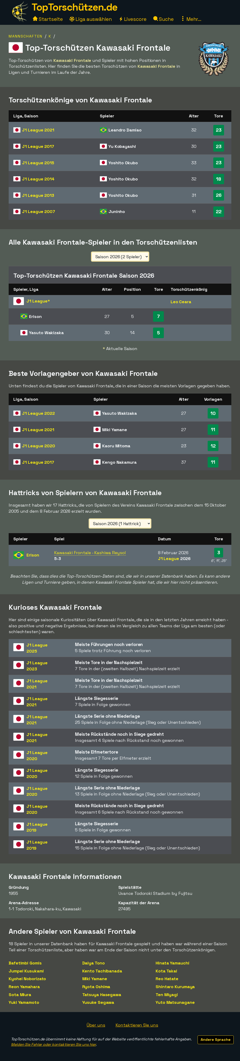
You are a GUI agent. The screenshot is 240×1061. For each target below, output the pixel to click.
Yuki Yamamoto (24, 1002)
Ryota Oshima (96, 986)
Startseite (48, 19)
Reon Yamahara (24, 986)
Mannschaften (25, 36)
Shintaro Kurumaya (175, 986)
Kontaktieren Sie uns (137, 1025)
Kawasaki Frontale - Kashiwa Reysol (90, 552)
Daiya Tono (93, 963)
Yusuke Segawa (98, 1002)
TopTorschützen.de (74, 7)
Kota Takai (166, 971)
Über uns (95, 1025)
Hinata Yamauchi (172, 963)
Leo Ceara (181, 301)
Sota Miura (20, 994)
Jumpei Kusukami (26, 971)
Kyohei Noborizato (27, 978)
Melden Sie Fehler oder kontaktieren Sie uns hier (53, 1044)
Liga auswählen (91, 19)
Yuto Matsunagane (175, 1002)
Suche (163, 19)
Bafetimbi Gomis (25, 963)
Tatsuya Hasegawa (101, 994)
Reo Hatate (167, 978)
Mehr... (190, 19)
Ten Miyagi (167, 994)
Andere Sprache (216, 1039)
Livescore (132, 19)
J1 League (38, 130)
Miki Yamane (94, 978)
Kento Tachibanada (102, 971)
